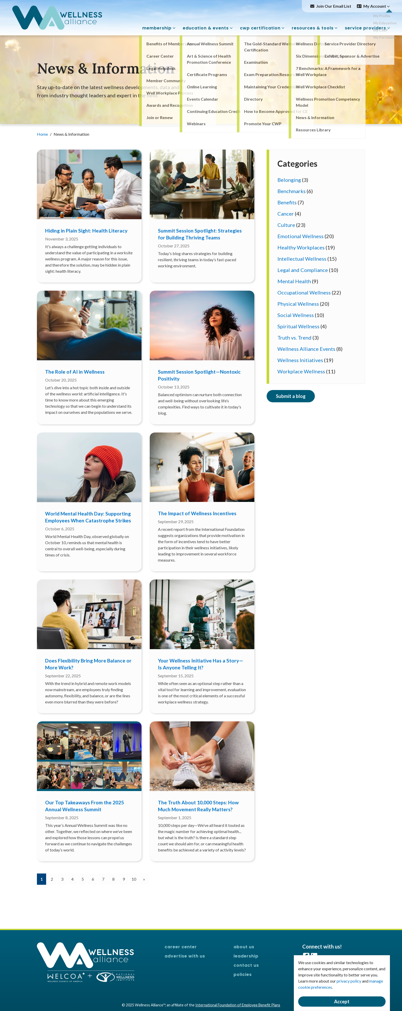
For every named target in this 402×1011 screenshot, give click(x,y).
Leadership (246, 956)
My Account (376, 6)
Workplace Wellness (301, 371)
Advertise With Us (185, 956)
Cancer (285, 213)
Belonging (289, 180)
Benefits (287, 202)
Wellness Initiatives (300, 360)
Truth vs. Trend (294, 337)
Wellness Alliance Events (306, 349)
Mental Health (294, 281)
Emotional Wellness (300, 236)
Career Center (181, 947)
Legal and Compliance (302, 270)
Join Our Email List (333, 6)
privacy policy (349, 980)
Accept (341, 1001)
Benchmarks (291, 191)
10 (134, 879)
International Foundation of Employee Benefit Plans (237, 1005)
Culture (286, 225)
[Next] (144, 879)
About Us (244, 947)
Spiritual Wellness (298, 326)
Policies (243, 974)
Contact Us (246, 965)
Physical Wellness (298, 304)
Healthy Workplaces (301, 247)
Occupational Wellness (304, 292)
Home (43, 134)
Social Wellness (295, 315)
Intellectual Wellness (301, 259)
